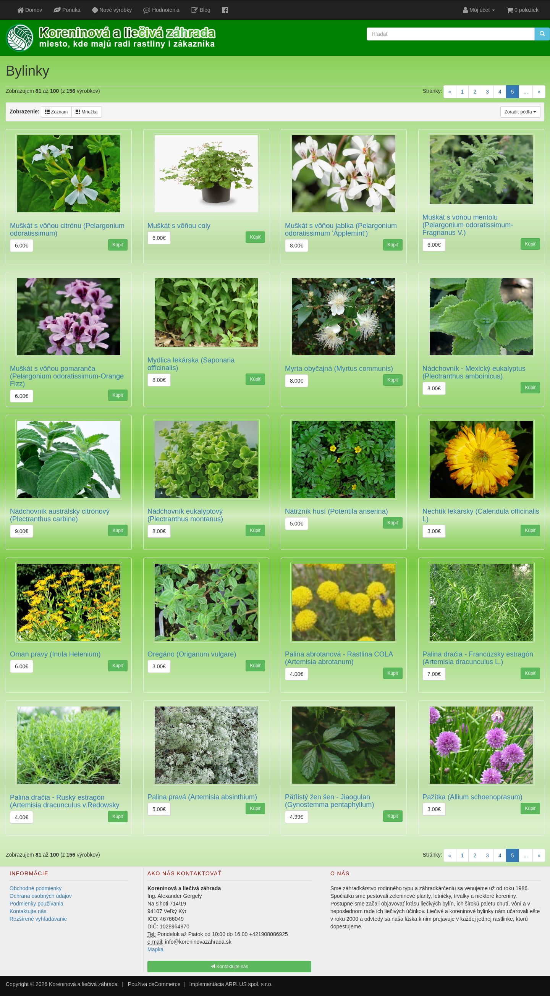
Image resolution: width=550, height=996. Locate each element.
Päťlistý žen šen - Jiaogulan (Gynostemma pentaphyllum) (329, 800)
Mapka (155, 949)
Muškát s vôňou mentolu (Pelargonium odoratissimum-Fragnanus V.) (467, 224)
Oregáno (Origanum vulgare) (191, 654)
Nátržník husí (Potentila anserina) (336, 511)
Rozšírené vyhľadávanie (38, 919)
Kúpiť (117, 244)
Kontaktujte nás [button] (229, 966)
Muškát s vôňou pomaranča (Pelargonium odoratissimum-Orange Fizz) (67, 376)
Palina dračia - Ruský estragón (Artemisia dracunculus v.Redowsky (65, 801)
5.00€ (296, 524)
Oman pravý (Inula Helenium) (55, 654)
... (526, 92)
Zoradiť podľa (520, 112)
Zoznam (56, 112)
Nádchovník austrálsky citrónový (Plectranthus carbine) (60, 515)
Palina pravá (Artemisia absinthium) (202, 797)
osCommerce (164, 984)
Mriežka (86, 112)
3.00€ (434, 531)
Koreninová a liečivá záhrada (83, 984)
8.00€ (296, 246)
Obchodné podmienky (35, 888)
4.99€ (296, 817)
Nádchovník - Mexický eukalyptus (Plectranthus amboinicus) (474, 372)
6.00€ (21, 246)
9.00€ (21, 531)
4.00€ (296, 674)
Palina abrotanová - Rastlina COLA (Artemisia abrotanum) (339, 658)
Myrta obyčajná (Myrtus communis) (339, 368)
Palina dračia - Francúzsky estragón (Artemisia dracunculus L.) (477, 658)
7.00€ (434, 674)
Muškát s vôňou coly (178, 226)
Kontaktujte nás (28, 911)
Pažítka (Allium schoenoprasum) (472, 797)
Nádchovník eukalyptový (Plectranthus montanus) (185, 515)
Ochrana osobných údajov (41, 896)
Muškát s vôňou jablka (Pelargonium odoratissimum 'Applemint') (341, 229)
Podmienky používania (36, 904)
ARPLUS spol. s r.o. (249, 984)
